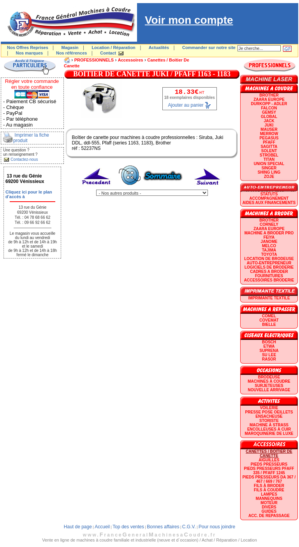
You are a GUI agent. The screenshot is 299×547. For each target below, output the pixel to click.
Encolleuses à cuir (269, 429)
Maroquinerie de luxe (268, 433)
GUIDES (269, 511)
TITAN (269, 159)
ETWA (269, 346)
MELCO (269, 246)
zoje (269, 176)
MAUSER (268, 129)
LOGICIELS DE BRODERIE (269, 267)
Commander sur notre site (209, 47)
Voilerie (269, 408)
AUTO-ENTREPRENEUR (269, 263)
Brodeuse (269, 377)
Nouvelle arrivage (269, 390)
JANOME (269, 241)
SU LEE (269, 355)
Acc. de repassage (269, 516)
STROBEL (269, 155)
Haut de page (78, 526)
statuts (269, 194)
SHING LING (269, 172)
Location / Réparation (113, 47)
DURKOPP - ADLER (269, 104)
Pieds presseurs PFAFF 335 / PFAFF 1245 (269, 470)
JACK (269, 121)
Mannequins (269, 498)
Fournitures (269, 276)
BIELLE (269, 324)
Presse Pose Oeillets (269, 412)
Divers (269, 507)
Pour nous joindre (217, 526)
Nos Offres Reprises (27, 47)
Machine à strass (269, 425)
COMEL (269, 316)
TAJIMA (269, 250)
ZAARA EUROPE (269, 99)
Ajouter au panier (185, 105)
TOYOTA (269, 254)
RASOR (269, 359)
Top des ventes (128, 526)
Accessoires (130, 60)
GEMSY (269, 112)
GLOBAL (269, 116)
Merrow (269, 134)
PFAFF (269, 142)
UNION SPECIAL (269, 164)
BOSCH (269, 342)
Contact (108, 53)
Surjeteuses (269, 385)
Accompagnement (269, 198)
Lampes (269, 494)
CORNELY (269, 224)
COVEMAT (268, 320)
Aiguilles (269, 460)
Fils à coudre (269, 490)
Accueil (102, 526)
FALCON (269, 108)
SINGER (269, 168)
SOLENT (269, 151)
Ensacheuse (268, 416)
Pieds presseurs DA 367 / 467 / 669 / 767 (269, 479)
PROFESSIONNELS (94, 60)
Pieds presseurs (269, 464)
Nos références (71, 53)
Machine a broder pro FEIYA (269, 235)
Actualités (159, 47)
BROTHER (268, 95)
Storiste (269, 421)
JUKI (269, 125)
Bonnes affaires (163, 526)
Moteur (268, 503)
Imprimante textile (269, 298)
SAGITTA (268, 146)
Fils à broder (269, 486)
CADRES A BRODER (269, 271)
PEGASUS (269, 138)
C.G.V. (189, 526)
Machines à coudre (269, 381)
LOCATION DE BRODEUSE (269, 259)
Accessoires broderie (269, 280)
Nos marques (29, 53)
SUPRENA (269, 350)
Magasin (70, 47)
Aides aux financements (269, 203)
